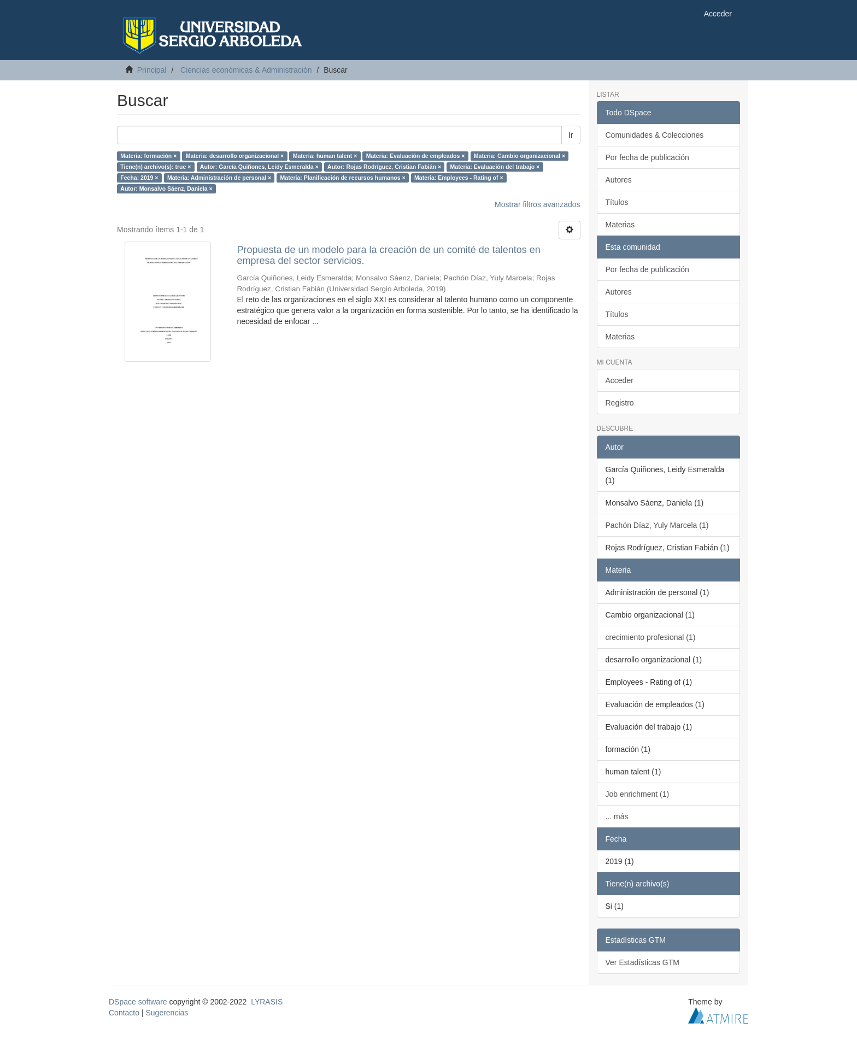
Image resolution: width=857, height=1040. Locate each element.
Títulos (617, 202)
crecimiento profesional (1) (651, 637)
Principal (152, 70)
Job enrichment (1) (638, 794)
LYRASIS (267, 1001)
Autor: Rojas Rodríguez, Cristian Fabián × (384, 166)
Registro (620, 402)
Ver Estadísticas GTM (642, 962)
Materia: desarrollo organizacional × (235, 155)
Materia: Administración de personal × (219, 177)
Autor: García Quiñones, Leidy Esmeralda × (259, 166)
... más (617, 816)
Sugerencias (166, 1012)
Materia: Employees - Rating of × (458, 177)
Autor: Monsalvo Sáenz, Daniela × (166, 188)
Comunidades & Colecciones (655, 135)
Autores (619, 179)
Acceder (619, 380)
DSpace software (138, 1001)
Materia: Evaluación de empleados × (415, 155)
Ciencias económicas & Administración (246, 70)
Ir (570, 135)
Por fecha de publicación (647, 157)
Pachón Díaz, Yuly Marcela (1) (657, 525)
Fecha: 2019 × (139, 177)
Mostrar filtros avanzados (537, 204)
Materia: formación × (148, 155)
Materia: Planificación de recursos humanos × (343, 177)
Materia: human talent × (325, 155)
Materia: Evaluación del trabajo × (495, 166)
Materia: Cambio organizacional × (519, 155)
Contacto (124, 1012)
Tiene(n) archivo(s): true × (155, 166)
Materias (620, 224)
